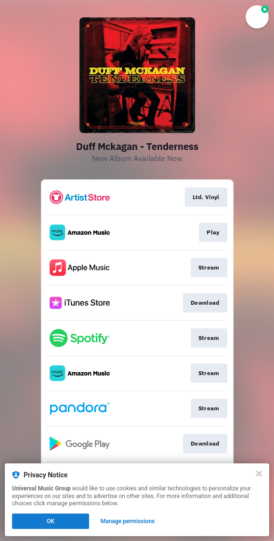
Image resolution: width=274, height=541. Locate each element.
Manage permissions (128, 521)
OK (50, 521)
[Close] (259, 473)
